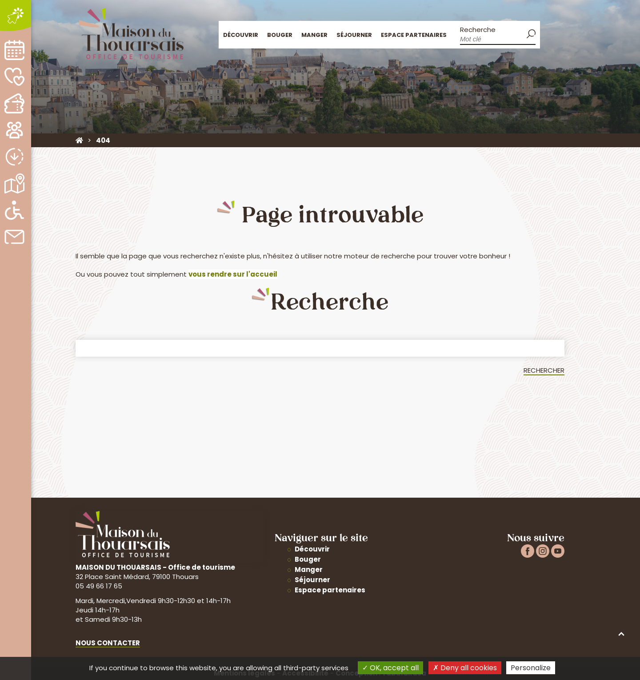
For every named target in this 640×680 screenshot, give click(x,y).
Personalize (531, 668)
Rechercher (544, 370)
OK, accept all (390, 668)
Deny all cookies (465, 668)
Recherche (478, 29)
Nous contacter (108, 643)
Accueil (550, 33)
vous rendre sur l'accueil (232, 274)
